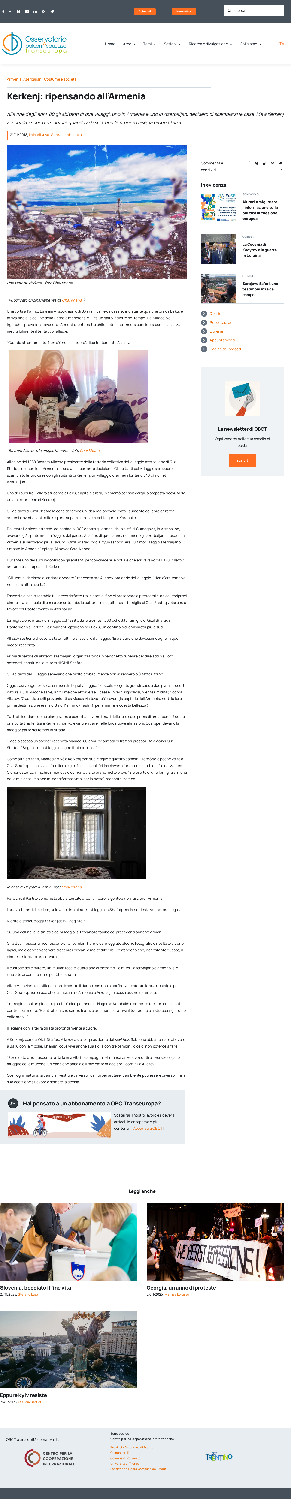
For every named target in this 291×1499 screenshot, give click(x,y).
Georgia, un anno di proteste (181, 1287)
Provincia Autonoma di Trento (132, 1447)
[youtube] (27, 11)
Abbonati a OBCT (148, 1128)
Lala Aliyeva (39, 134)
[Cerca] (229, 10)
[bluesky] (18, 11)
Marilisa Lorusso (177, 1294)
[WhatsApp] (272, 163)
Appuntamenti (222, 340)
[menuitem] (281, 43)
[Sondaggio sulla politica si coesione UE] (218, 193)
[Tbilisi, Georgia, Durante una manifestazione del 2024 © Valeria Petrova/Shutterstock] (215, 1205)
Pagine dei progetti (226, 349)
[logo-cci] (51, 1448)
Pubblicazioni (221, 322)
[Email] (280, 170)
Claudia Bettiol (29, 1402)
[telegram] (52, 11)
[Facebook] (249, 163)
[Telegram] (280, 163)
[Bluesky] (257, 163)
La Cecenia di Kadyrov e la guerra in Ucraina (259, 250)
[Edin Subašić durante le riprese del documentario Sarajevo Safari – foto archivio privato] (218, 275)
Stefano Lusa (28, 1294)
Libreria (216, 331)
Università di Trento (124, 1463)
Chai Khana (72, 300)
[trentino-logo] (219, 1452)
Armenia (14, 79)
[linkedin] (35, 11)
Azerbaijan (32, 79)
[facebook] (10, 11)
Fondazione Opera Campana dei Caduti (138, 1469)
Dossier (216, 313)
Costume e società (60, 79)
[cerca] (254, 10)
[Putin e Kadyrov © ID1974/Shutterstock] (218, 236)
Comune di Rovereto (125, 1458)
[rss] (43, 11)
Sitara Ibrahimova (66, 134)
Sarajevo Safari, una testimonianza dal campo (260, 289)
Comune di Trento (123, 1453)
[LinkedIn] (265, 163)
